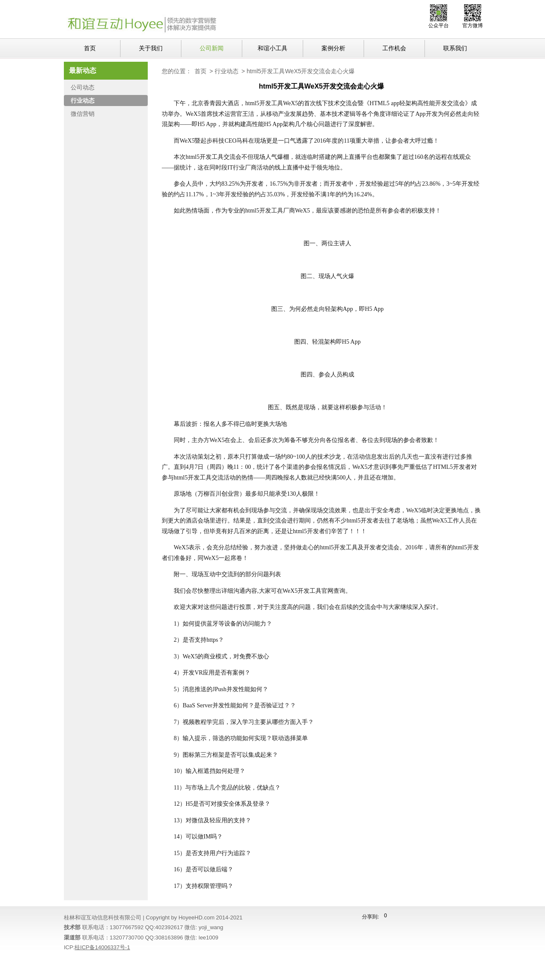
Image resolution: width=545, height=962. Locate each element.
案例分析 (333, 48)
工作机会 (394, 48)
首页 (90, 48)
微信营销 (83, 113)
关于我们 (151, 48)
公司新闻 (212, 48)
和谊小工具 (272, 48)
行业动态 (226, 71)
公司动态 (83, 87)
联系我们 (455, 48)
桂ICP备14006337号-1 (102, 947)
